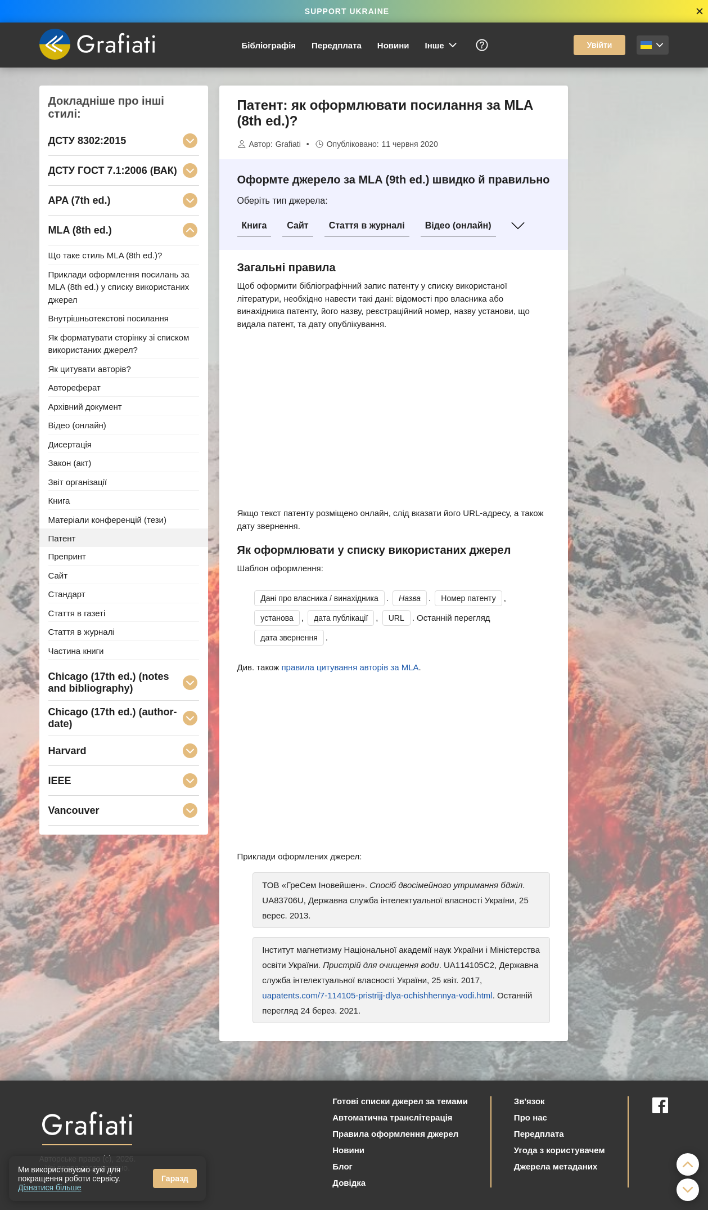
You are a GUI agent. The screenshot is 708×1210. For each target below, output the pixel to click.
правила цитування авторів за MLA (350, 667)
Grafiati (288, 144)
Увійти (599, 45)
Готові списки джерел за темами (400, 1101)
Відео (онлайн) (458, 225)
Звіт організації (77, 481)
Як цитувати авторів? (89, 368)
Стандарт (66, 594)
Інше (441, 45)
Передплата (337, 45)
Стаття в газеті (77, 612)
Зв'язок (529, 1101)
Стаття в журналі (367, 225)
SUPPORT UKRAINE (347, 11)
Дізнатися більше (50, 1187)
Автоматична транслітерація (392, 1117)
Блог (342, 1166)
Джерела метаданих (555, 1166)
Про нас (530, 1117)
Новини (393, 45)
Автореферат (74, 387)
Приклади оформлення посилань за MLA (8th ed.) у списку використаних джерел (119, 286)
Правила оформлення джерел (395, 1134)
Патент (62, 538)
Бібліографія (269, 45)
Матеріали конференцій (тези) (107, 520)
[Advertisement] (624, 254)
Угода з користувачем (559, 1150)
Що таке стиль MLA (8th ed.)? (105, 255)
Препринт (67, 556)
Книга (254, 225)
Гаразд (174, 1178)
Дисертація (70, 444)
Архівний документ (85, 406)
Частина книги (76, 650)
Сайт (297, 225)
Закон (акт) (70, 463)
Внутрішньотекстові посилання (108, 318)
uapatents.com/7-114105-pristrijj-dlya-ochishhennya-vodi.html (377, 995)
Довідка (349, 1182)
